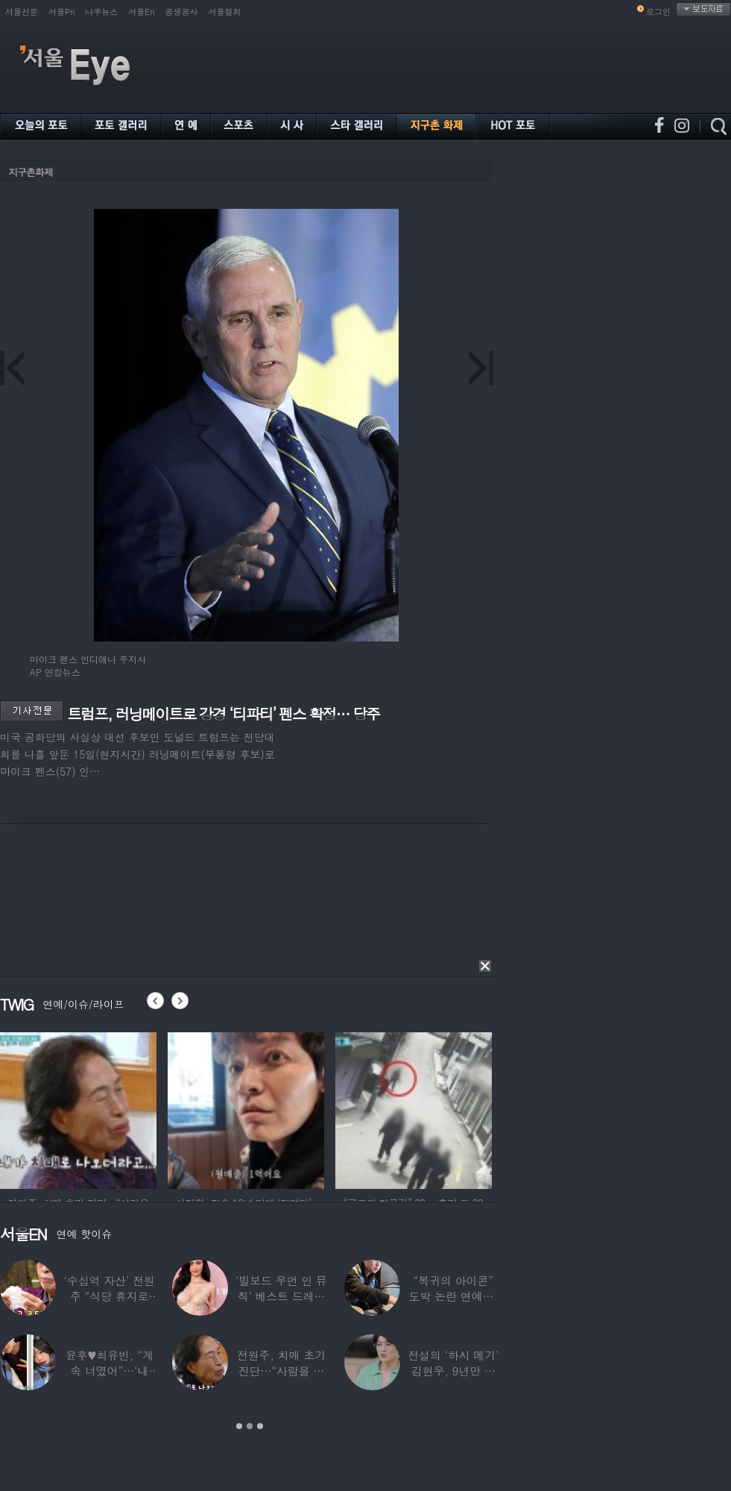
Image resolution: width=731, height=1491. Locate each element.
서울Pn (61, 11)
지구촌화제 (30, 172)
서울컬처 (225, 11)
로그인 (658, 11)
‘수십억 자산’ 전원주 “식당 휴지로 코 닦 (109, 1295)
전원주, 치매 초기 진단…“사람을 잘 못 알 (281, 1370)
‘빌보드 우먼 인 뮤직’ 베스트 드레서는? (281, 1295)
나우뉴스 (101, 11)
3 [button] (260, 1426)
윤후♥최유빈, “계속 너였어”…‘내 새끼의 (110, 1370)
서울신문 (21, 11)
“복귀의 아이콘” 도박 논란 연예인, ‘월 (453, 1295)
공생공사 (181, 11)
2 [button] (250, 1426)
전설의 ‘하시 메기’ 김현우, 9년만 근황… (453, 1370)
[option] (84, 1108)
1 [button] (239, 1426)
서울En (141, 11)
